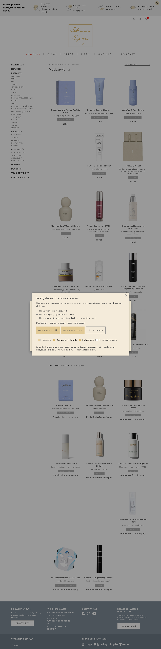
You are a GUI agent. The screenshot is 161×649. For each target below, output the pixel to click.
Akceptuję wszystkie (48, 330)
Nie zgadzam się (98, 330)
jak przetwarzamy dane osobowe (58, 347)
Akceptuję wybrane (74, 330)
